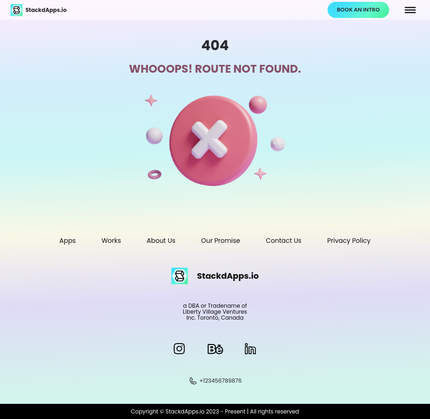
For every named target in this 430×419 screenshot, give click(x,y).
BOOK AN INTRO (358, 9)
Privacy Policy (349, 240)
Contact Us (283, 240)
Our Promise (220, 240)
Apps (67, 240)
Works (111, 240)
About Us (161, 240)
